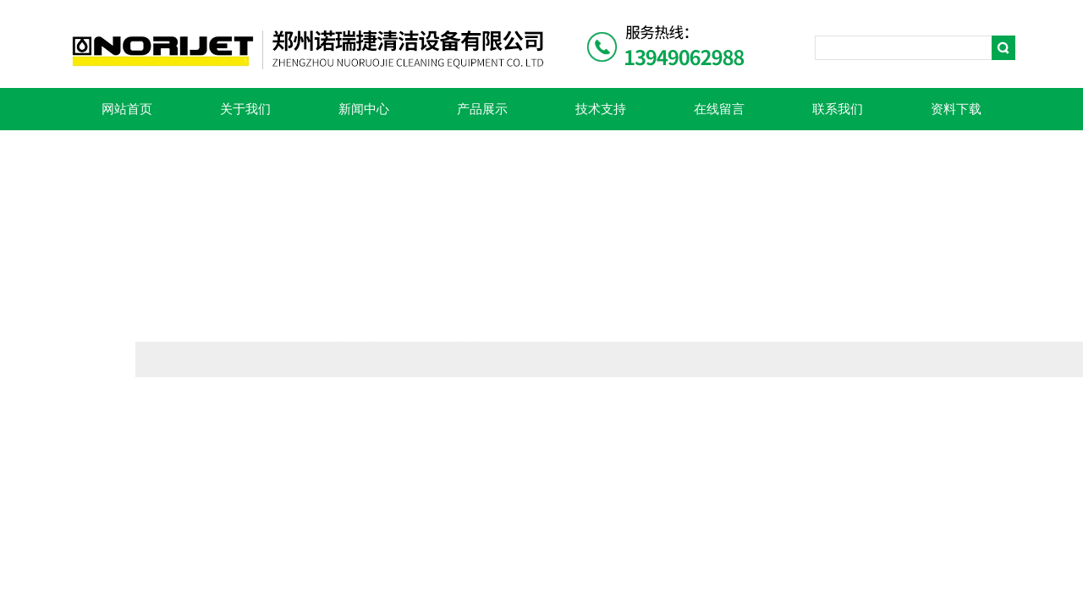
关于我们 (245, 109)
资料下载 (956, 109)
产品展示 (482, 109)
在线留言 (719, 109)
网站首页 (127, 109)
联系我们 (837, 109)
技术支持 (600, 109)
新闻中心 (363, 109)
